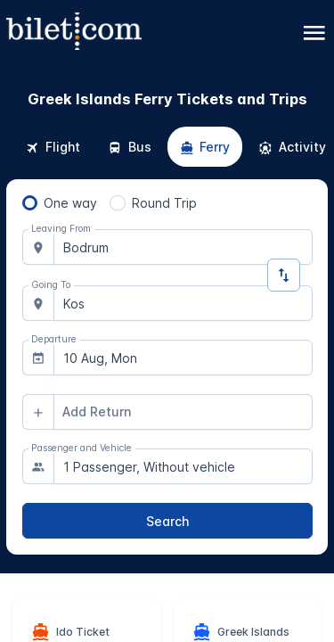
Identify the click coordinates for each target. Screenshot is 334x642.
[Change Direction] (283, 275)
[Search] (167, 521)
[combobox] (183, 247)
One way (70, 202)
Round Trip (164, 202)
